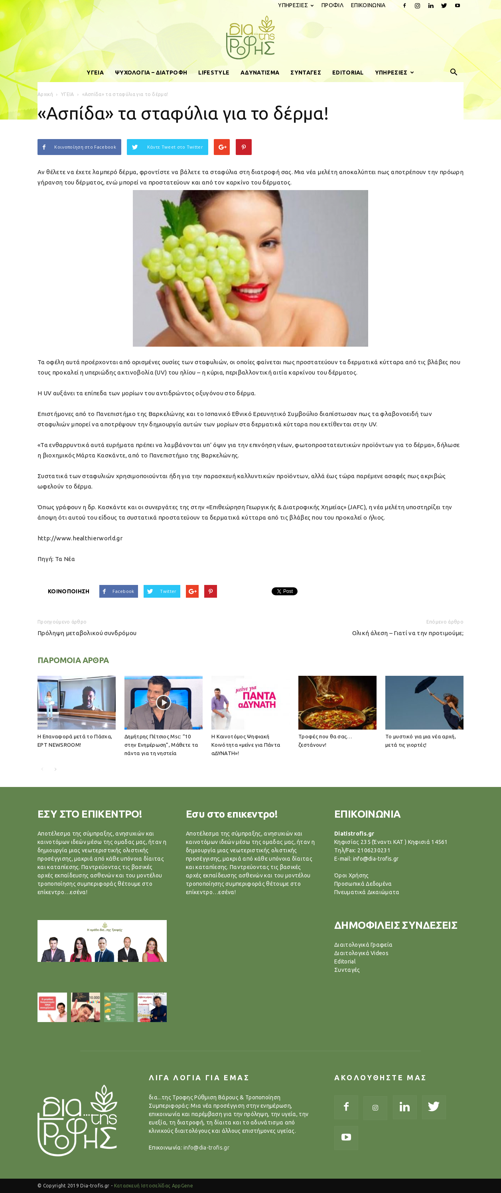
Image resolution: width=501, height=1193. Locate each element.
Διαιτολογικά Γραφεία (363, 945)
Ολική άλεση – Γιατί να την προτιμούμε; (408, 633)
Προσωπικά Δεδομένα (363, 884)
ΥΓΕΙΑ (95, 72)
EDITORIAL (348, 72)
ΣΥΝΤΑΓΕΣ (305, 72)
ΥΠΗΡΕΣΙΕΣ (296, 5)
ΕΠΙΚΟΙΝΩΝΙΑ (368, 5)
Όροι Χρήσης (351, 875)
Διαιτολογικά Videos (361, 953)
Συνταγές (347, 970)
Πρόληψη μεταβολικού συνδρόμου (86, 633)
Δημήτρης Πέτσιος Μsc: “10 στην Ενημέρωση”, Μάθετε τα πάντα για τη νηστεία (161, 745)
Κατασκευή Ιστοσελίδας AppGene (153, 1185)
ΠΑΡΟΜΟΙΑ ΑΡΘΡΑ (73, 660)
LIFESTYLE (213, 72)
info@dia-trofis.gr (206, 1147)
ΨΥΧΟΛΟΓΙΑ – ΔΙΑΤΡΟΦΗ (151, 72)
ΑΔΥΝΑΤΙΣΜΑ (260, 72)
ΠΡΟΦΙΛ (332, 5)
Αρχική (45, 94)
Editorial (345, 961)
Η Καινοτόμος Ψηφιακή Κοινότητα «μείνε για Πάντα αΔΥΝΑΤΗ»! (245, 745)
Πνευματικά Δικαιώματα (367, 892)
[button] (454, 72)
